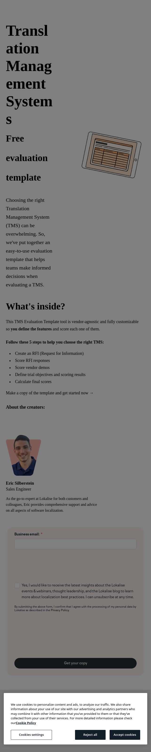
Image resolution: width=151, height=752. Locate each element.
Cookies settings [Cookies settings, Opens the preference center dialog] (31, 734)
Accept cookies (125, 734)
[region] (75, 718)
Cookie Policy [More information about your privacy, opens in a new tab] (26, 723)
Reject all (90, 734)
